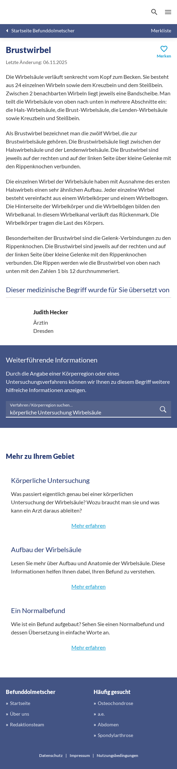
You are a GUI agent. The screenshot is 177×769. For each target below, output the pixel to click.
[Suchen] (154, 12)
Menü (168, 12)
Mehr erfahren (88, 525)
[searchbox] (88, 409)
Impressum (80, 755)
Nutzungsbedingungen (117, 755)
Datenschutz (51, 755)
